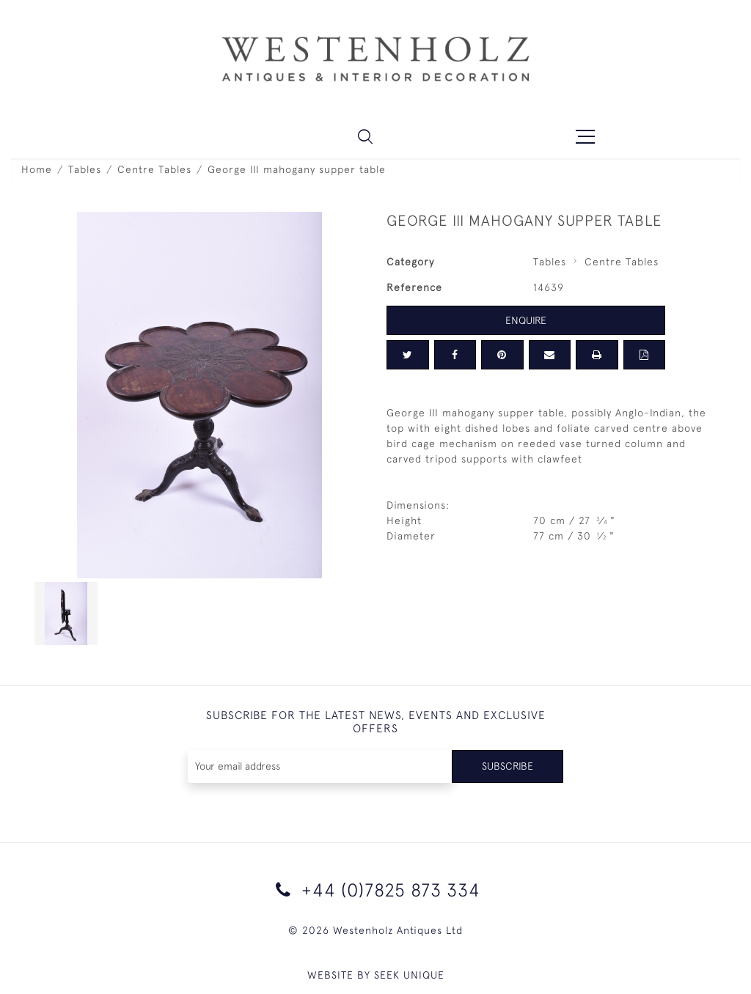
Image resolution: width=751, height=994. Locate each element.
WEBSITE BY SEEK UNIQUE (375, 975)
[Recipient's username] (320, 766)
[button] (365, 136)
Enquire (525, 320)
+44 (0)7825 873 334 (375, 889)
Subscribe (507, 766)
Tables (84, 169)
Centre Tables (154, 169)
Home (36, 169)
